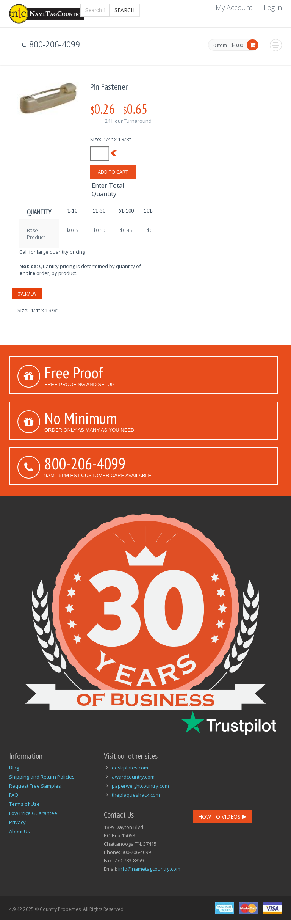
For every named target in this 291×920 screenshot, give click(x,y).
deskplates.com (130, 767)
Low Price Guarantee (33, 813)
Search (124, 10)
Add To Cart (113, 171)
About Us (19, 831)
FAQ (13, 794)
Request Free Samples (35, 785)
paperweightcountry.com (140, 785)
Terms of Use (24, 804)
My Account (234, 7)
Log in (273, 7)
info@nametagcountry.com (149, 868)
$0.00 (237, 45)
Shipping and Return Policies (42, 776)
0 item (220, 45)
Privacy (17, 822)
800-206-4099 (84, 463)
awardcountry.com (133, 776)
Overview (26, 293)
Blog (14, 767)
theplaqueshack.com (136, 794)
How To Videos (222, 816)
